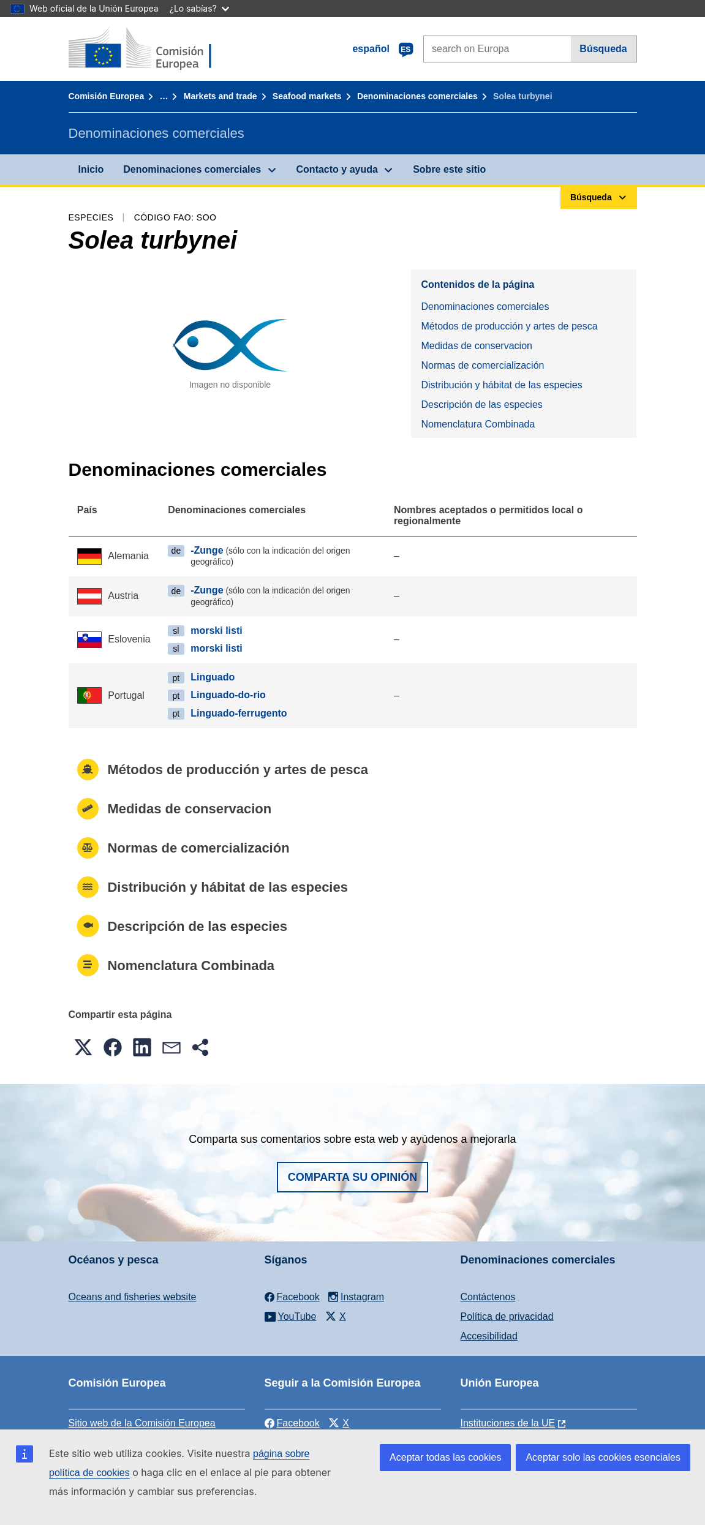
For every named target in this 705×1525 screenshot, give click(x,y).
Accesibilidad (489, 1336)
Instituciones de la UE (508, 1423)
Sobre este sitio (449, 169)
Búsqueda (603, 48)
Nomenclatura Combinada (478, 424)
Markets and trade (220, 96)
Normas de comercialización (482, 365)
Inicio (91, 169)
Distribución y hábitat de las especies (501, 385)
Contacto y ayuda (337, 169)
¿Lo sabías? (199, 8)
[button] (83, 1047)
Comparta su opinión (353, 1177)
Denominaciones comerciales (417, 96)
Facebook (292, 1423)
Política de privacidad (507, 1316)
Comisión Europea (107, 96)
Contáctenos (488, 1297)
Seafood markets (307, 96)
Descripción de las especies (481, 404)
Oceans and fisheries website (133, 1297)
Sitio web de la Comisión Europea (142, 1423)
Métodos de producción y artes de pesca (509, 326)
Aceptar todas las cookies (445, 1457)
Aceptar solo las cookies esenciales (603, 1457)
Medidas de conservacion (476, 346)
